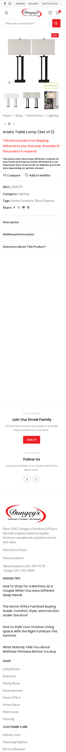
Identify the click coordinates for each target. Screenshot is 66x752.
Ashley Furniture (22, 201)
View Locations (13, 558)
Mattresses (11, 712)
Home (7, 115)
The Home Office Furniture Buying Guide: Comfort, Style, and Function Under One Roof (31, 610)
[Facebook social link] (5, 3)
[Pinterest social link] (28, 207)
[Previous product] (5, 124)
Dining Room (11, 683)
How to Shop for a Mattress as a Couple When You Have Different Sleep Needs (28, 590)
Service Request (14, 749)
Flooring (8, 719)
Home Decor (34, 115)
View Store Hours (15, 550)
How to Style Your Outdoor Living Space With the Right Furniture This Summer (30, 631)
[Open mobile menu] (6, 13)
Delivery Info (12, 735)
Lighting (53, 115)
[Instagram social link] (9, 3)
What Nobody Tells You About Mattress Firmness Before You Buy (29, 649)
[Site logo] (31, 12)
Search (56, 23)
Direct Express (45, 201)
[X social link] (18, 207)
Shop (18, 115)
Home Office (12, 697)
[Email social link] (23, 207)
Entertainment (13, 690)
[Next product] (14, 124)
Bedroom (9, 676)
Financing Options (15, 742)
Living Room (11, 669)
